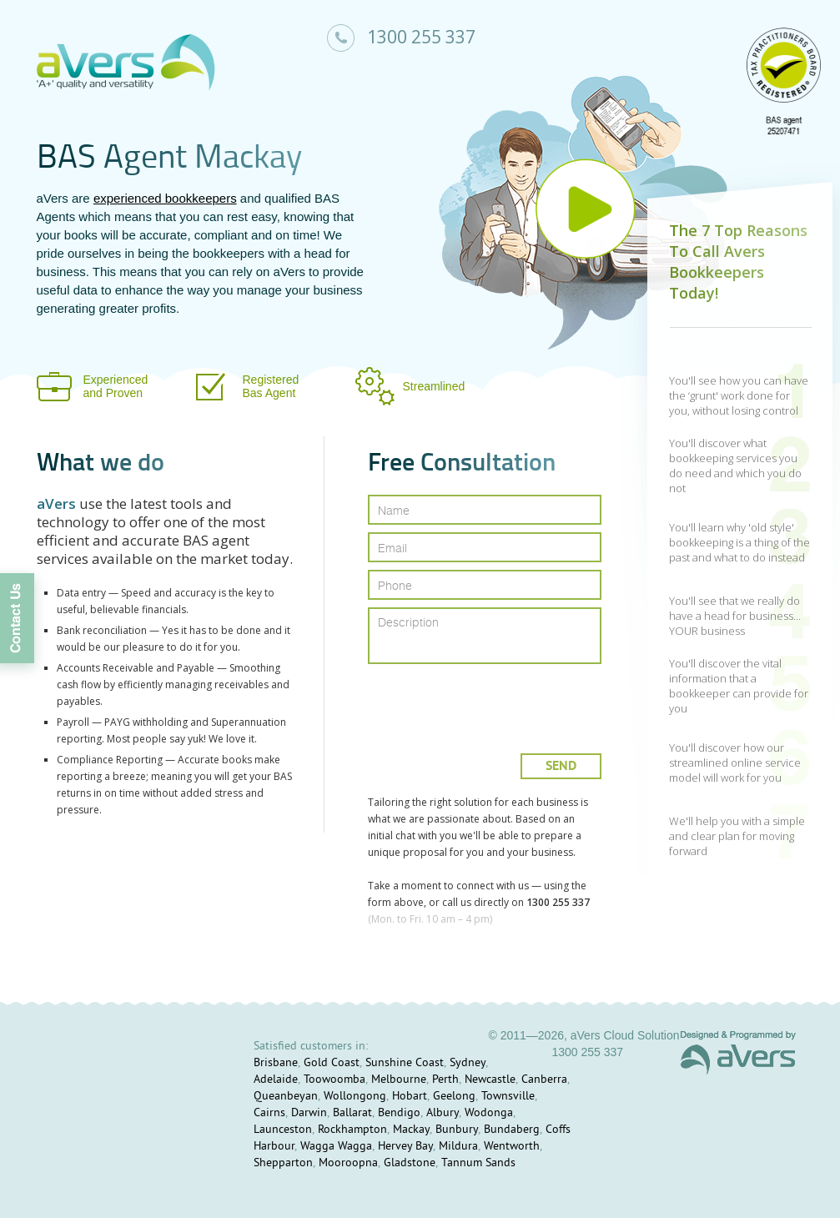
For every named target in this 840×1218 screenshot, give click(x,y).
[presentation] (486, 702)
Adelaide (276, 1080)
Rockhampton (352, 1130)
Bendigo (399, 1113)
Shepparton (283, 1163)
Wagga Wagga (336, 1147)
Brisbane (276, 1063)
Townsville (508, 1097)
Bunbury (456, 1130)
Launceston (283, 1130)
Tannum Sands (478, 1163)
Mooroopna (348, 1163)
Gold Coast (332, 1063)
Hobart (409, 1097)
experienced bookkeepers (165, 198)
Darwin (309, 1113)
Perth (445, 1080)
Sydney (467, 1063)
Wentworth (512, 1147)
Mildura (458, 1147)
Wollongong (355, 1097)
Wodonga (489, 1113)
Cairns (269, 1113)
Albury (442, 1113)
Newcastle (490, 1080)
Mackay (411, 1130)
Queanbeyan (286, 1097)
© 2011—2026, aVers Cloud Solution (583, 1035)
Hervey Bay (405, 1147)
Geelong (454, 1097)
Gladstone (409, 1163)
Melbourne (398, 1080)
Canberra (544, 1080)
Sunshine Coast (404, 1063)
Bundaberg (512, 1130)
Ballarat (352, 1113)
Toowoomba (334, 1080)
